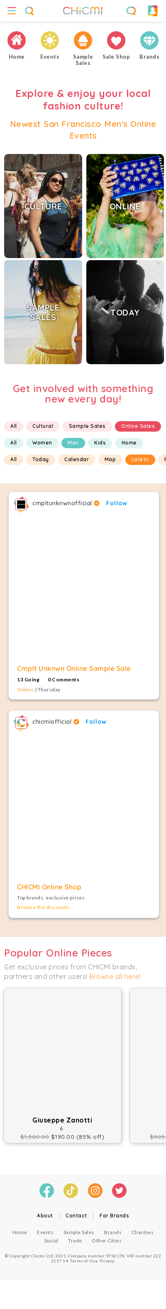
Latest (140, 459)
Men (73, 443)
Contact (76, 1215)
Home (129, 443)
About (45, 1215)
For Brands (114, 1215)
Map (110, 459)
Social (51, 1240)
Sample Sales (87, 426)
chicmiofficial (55, 721)
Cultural (42, 426)
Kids (100, 443)
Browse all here (114, 976)
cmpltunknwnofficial (66, 503)
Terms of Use (84, 1260)
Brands (113, 1232)
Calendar (76, 459)
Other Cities (107, 1240)
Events (45, 1232)
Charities (143, 1232)
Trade (75, 1240)
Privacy (107, 1260)
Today (40, 459)
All (13, 426)
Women (42, 443)
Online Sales (138, 426)
